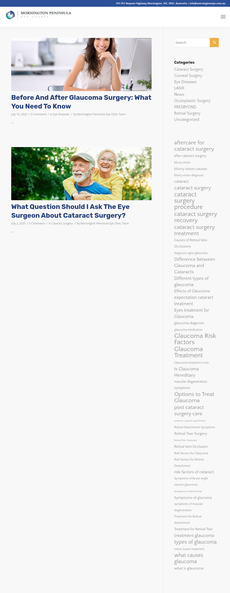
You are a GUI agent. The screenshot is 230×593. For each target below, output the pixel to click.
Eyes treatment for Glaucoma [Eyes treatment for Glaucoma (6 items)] (191, 313)
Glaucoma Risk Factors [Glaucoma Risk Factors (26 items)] (195, 339)
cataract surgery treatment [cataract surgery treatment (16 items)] (194, 230)
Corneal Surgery (188, 76)
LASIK (179, 88)
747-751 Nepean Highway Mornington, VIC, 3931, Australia (152, 3)
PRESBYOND (185, 107)
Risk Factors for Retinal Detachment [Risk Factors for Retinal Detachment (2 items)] (189, 463)
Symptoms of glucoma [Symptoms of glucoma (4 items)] (193, 497)
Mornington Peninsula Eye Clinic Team (101, 114)
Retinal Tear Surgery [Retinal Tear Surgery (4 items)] (190, 433)
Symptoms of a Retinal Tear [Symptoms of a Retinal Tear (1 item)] (188, 491)
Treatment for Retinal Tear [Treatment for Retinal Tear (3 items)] (193, 529)
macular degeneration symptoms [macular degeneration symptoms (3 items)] (190, 385)
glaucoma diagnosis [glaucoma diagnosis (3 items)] (189, 323)
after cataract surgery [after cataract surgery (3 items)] (190, 156)
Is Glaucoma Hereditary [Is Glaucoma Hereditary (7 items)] (186, 372)
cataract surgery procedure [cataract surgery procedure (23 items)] (188, 200)
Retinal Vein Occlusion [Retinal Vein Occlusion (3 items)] (191, 447)
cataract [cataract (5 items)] (181, 181)
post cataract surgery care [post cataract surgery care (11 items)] (189, 410)
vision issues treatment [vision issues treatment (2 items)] (189, 549)
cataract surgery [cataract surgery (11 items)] (192, 188)
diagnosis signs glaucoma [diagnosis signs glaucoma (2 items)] (191, 253)
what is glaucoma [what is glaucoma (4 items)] (188, 568)
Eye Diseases (61, 114)
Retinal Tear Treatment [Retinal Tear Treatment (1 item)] (185, 440)
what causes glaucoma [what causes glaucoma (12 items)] (188, 558)
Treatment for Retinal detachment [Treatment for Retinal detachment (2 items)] (188, 520)
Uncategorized (186, 119)
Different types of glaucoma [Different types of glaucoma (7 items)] (191, 281)
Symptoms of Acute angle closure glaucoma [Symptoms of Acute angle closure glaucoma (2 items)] (191, 482)
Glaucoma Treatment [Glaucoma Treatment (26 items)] (188, 352)
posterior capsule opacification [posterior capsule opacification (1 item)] (190, 420)
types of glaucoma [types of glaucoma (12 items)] (195, 542)
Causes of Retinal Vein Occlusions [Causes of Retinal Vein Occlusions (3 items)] (190, 243)
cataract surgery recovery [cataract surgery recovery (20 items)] (195, 217)
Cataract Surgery (62, 223)
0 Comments (39, 114)
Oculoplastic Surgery (192, 101)
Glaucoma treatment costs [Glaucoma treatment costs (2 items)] (191, 363)
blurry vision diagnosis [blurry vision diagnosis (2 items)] (188, 175)
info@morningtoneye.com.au (208, 3)
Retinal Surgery (187, 113)
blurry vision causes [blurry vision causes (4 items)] (190, 169)
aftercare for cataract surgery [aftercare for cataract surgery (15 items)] (194, 146)
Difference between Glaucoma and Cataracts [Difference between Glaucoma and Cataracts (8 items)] (194, 266)
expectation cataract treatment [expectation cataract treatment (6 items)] (193, 300)
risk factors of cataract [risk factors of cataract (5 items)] (194, 472)
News (179, 94)
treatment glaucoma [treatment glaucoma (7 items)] (194, 535)
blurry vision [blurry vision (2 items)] (182, 162)
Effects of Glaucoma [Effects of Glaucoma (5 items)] (192, 291)
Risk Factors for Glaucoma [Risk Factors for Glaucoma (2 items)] (191, 453)
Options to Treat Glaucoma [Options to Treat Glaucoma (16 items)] (194, 397)
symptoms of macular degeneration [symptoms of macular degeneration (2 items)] (188, 507)
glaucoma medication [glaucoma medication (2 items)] (188, 330)
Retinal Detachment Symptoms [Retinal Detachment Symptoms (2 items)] (194, 427)
